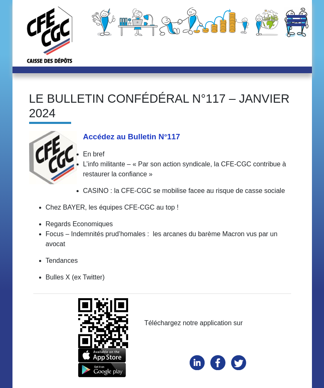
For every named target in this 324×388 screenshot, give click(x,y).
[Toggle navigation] (296, 21)
